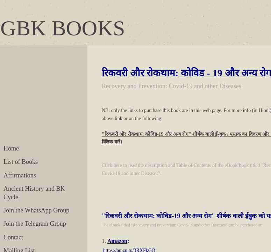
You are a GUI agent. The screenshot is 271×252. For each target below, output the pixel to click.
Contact (13, 237)
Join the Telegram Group (34, 223)
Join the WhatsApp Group (36, 210)
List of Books (20, 161)
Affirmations (19, 175)
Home (11, 148)
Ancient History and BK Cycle (34, 192)
